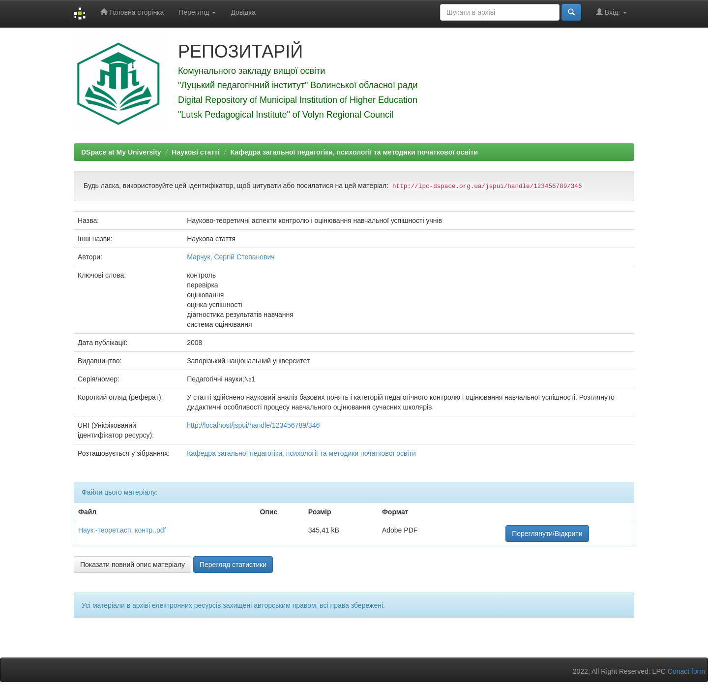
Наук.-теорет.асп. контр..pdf (122, 530)
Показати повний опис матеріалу (132, 564)
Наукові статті (195, 152)
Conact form (686, 671)
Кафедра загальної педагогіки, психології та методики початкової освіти (354, 152)
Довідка (243, 12)
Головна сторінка (132, 12)
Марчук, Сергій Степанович (230, 257)
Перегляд (197, 12)
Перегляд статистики (233, 564)
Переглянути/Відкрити (547, 533)
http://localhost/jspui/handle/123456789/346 (253, 425)
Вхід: (611, 12)
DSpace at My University (121, 152)
